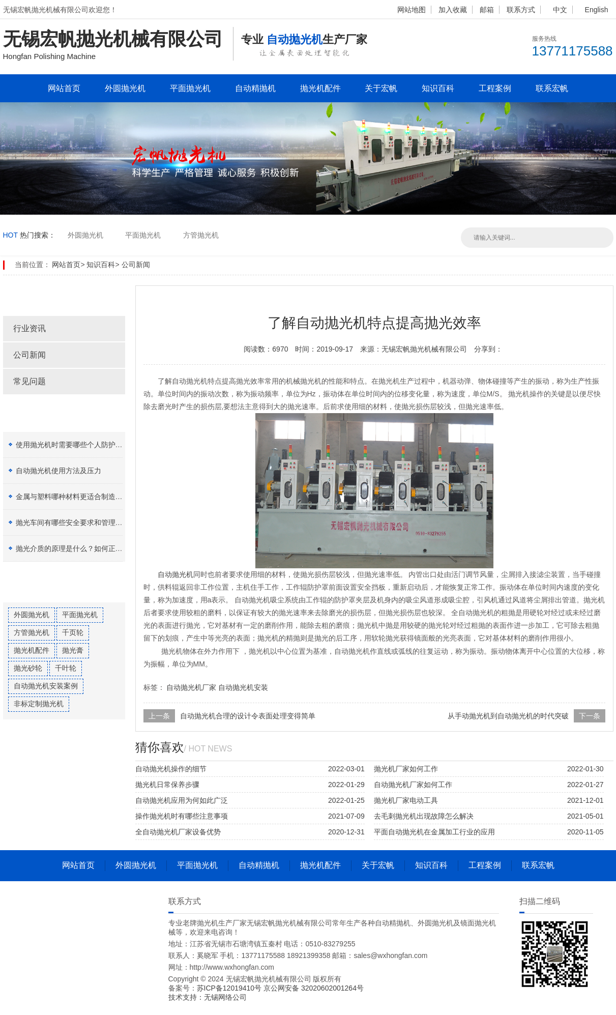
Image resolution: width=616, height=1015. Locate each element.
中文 (560, 10)
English (596, 10)
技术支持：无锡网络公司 (207, 997)
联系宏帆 (552, 88)
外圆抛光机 (125, 88)
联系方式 (521, 10)
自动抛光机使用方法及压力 (58, 471)
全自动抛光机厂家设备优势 (178, 832)
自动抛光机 (175, 574)
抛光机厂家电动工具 (406, 800)
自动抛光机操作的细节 (171, 769)
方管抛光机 (201, 235)
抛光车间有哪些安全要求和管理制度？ (76, 522)
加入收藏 (452, 10)
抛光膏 (72, 650)
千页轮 (72, 632)
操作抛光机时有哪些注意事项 (181, 816)
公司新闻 (136, 264)
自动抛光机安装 (243, 687)
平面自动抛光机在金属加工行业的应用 (434, 832)
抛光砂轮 (28, 668)
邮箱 (487, 10)
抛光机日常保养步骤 (167, 784)
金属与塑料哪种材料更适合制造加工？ (76, 496)
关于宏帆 (381, 88)
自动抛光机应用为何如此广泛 (181, 800)
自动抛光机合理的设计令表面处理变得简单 (247, 716)
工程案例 (495, 88)
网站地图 (411, 10)
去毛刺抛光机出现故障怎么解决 (424, 816)
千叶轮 (65, 668)
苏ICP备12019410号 (230, 988)
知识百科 (438, 88)
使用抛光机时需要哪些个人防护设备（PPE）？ (90, 445)
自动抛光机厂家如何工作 (413, 784)
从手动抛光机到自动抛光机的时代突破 (508, 716)
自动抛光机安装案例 (46, 686)
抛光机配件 (320, 88)
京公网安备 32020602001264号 (313, 988)
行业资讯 (29, 328)
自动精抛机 (255, 88)
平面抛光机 (190, 88)
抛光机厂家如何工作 (406, 769)
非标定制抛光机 (39, 704)
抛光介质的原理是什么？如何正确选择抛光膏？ (90, 548)
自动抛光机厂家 (191, 687)
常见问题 (29, 381)
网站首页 (64, 88)
